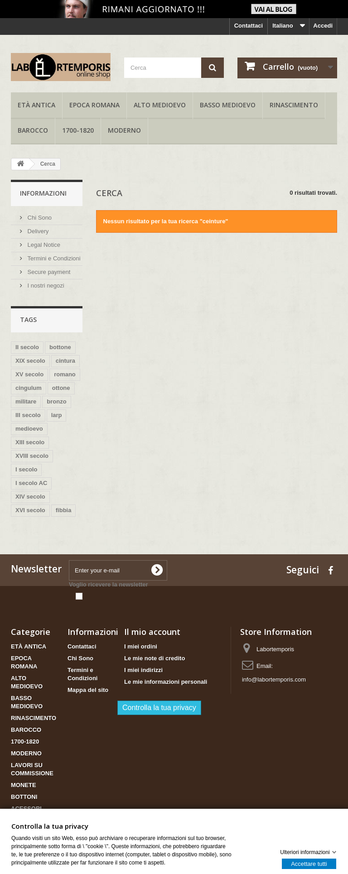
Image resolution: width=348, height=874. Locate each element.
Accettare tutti (309, 863)
